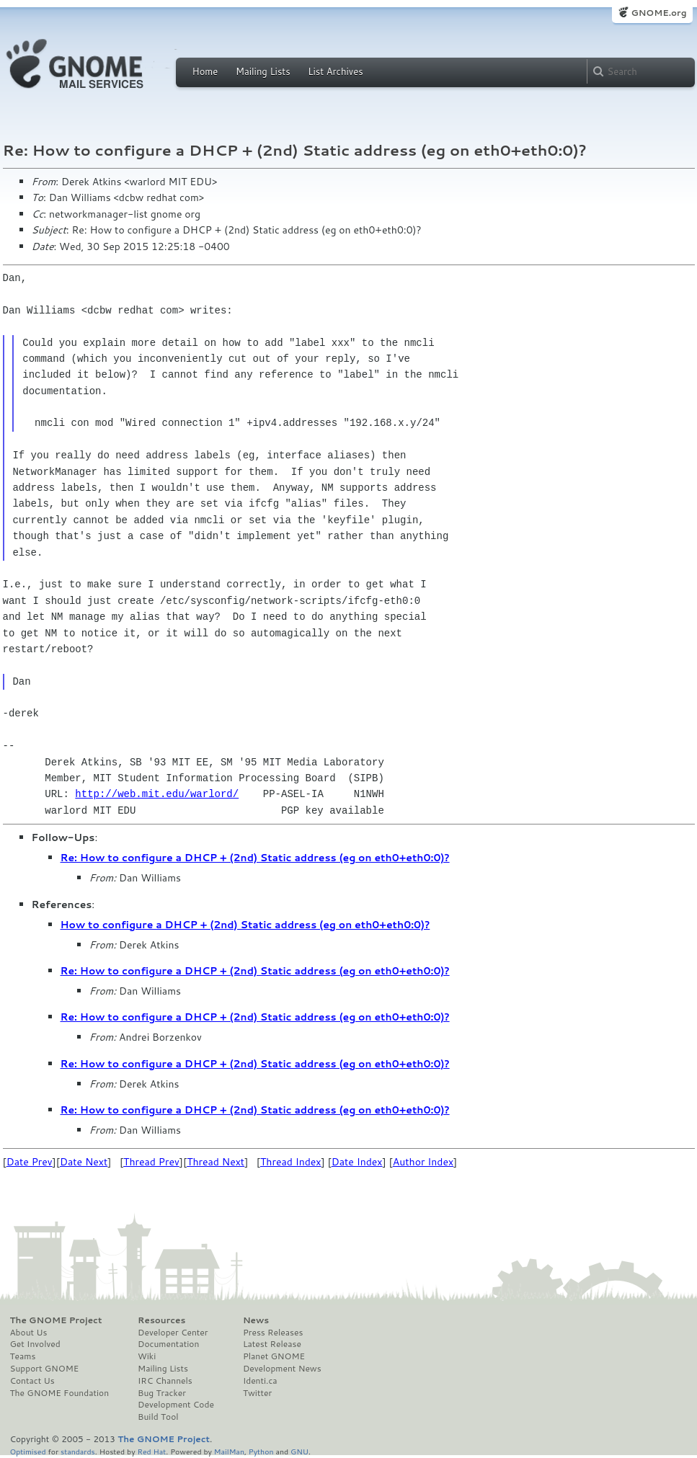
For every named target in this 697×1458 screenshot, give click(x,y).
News (256, 1320)
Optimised (28, 1451)
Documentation (168, 1344)
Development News (282, 1368)
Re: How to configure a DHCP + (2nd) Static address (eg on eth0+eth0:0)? (255, 857)
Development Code (176, 1404)
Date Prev (29, 1162)
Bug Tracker (162, 1393)
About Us (29, 1332)
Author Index (423, 1162)
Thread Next (215, 1162)
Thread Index (290, 1162)
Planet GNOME (274, 1356)
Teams (23, 1356)
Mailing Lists (263, 71)
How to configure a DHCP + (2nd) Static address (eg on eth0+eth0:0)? (245, 924)
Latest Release (272, 1344)
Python (261, 1451)
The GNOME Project (56, 1320)
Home (205, 71)
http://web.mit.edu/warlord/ (157, 794)
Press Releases (273, 1332)
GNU (299, 1451)
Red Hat (151, 1451)
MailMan (229, 1451)
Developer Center (173, 1332)
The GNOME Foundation (60, 1393)
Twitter (257, 1393)
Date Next (83, 1162)
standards (78, 1451)
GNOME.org (658, 12)
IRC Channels (165, 1381)
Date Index (357, 1162)
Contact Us (32, 1381)
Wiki (147, 1356)
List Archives (335, 71)
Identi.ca (260, 1381)
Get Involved (35, 1344)
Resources (161, 1320)
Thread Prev (151, 1162)
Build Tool (158, 1417)
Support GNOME (44, 1368)
